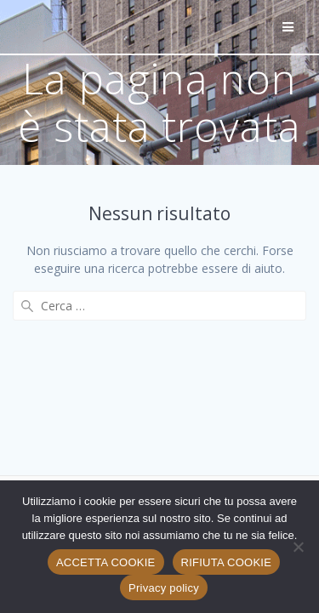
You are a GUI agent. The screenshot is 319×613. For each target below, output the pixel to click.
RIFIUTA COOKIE (226, 562)
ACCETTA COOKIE (106, 562)
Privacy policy (163, 588)
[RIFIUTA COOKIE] (297, 546)
